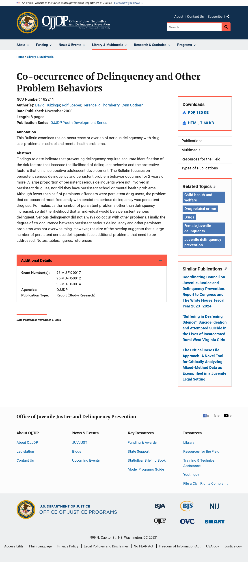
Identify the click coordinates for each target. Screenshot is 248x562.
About (178, 17)
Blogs (76, 451)
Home (20, 56)
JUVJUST (79, 442)
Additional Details (36, 260)
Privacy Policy (67, 546)
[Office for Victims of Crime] (187, 521)
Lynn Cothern (132, 105)
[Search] (194, 26)
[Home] (76, 22)
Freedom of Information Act (180, 546)
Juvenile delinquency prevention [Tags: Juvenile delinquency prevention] (202, 242)
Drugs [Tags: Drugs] (189, 217)
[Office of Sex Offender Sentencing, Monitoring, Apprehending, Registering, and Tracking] (214, 520)
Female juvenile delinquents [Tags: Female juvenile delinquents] (197, 228)
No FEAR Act (143, 546)
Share (230, 17)
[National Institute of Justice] (214, 504)
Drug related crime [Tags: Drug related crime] (200, 208)
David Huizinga (47, 105)
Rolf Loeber (71, 105)
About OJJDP (27, 442)
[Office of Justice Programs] (28, 23)
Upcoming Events (86, 460)
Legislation (25, 451)
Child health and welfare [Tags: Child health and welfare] (198, 197)
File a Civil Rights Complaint (205, 483)
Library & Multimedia (40, 56)
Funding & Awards (142, 442)
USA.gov (212, 546)
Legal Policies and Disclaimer (106, 546)
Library (188, 442)
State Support (138, 451)
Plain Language (40, 546)
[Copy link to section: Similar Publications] (224, 268)
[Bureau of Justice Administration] (160, 504)
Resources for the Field (201, 451)
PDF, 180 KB (198, 112)
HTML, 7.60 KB (201, 123)
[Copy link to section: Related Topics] (214, 186)
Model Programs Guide (146, 469)
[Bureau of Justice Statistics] (187, 509)
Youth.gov (191, 474)
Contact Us (195, 17)
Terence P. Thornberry (101, 105)
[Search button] (226, 26)
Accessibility (14, 546)
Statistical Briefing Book (147, 460)
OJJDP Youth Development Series (78, 122)
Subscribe (215, 17)
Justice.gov (233, 546)
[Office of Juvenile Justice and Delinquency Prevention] (160, 522)
